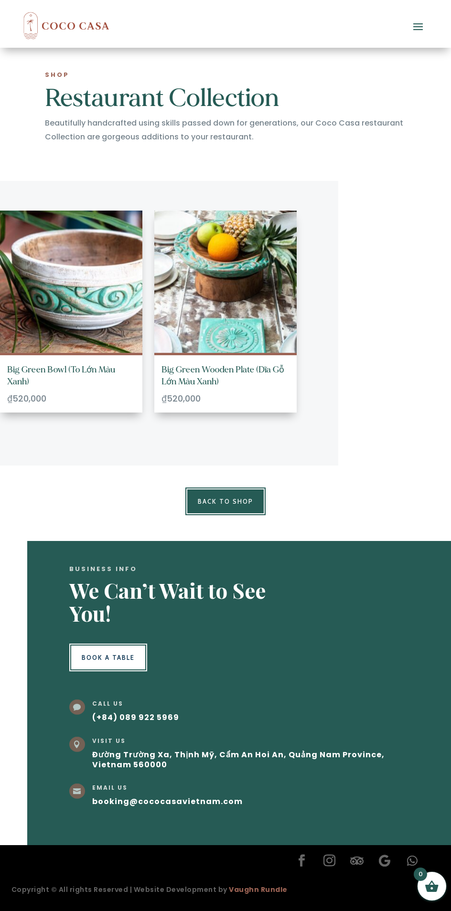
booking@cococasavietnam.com (167, 801)
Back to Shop (225, 501)
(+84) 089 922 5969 (135, 717)
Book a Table (108, 657)
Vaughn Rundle (258, 889)
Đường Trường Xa (131, 754)
